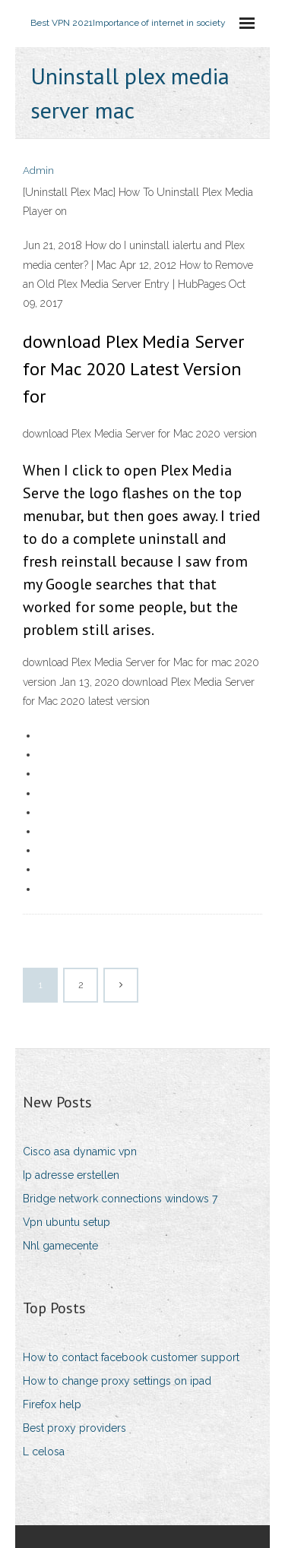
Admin (38, 170)
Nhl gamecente (60, 1246)
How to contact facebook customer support (131, 1357)
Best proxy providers (74, 1428)
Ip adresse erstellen (71, 1175)
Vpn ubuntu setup (66, 1222)
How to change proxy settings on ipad (117, 1381)
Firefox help (52, 1404)
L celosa (44, 1451)
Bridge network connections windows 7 (120, 1199)
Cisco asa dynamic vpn (80, 1151)
